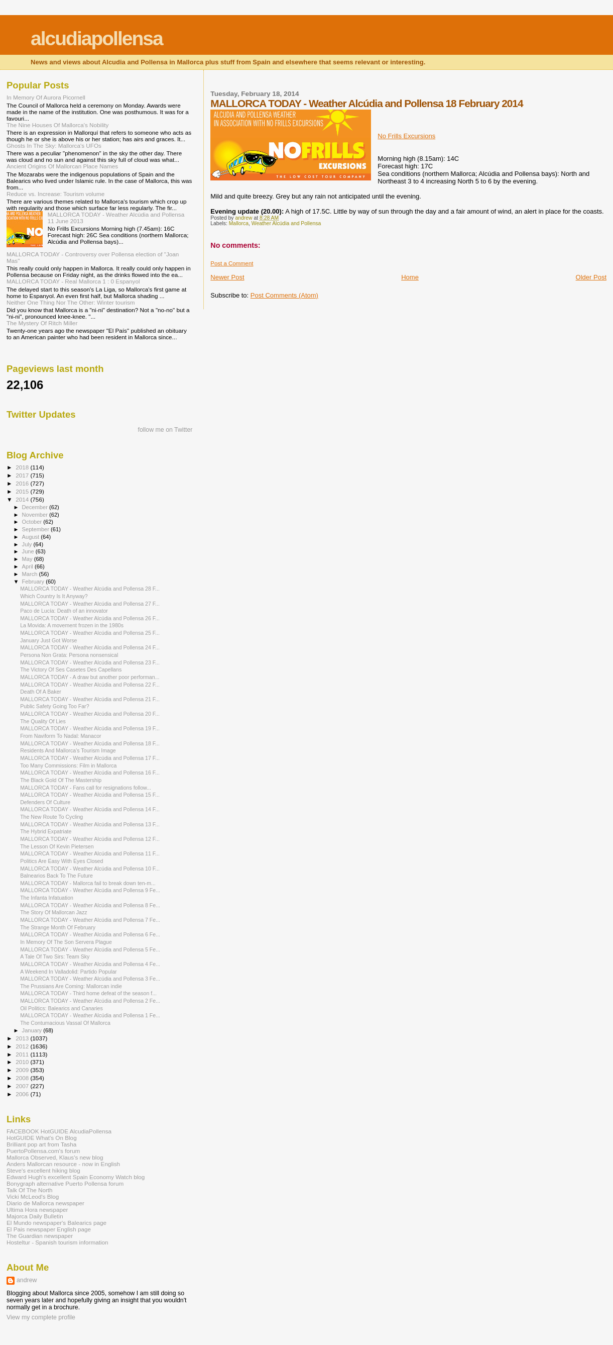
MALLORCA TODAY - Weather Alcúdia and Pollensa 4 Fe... (90, 964)
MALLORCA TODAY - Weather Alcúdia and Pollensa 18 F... (90, 743)
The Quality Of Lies (43, 721)
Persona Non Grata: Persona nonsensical (69, 655)
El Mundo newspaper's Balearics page (56, 1222)
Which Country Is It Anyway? (54, 596)
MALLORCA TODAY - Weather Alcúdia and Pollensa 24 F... (90, 647)
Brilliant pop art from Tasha (41, 1144)
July (28, 544)
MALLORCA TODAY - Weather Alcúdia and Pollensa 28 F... (90, 589)
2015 (23, 491)
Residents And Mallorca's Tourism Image (68, 750)
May (28, 559)
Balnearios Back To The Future (56, 876)
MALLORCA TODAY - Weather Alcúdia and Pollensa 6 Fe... (90, 934)
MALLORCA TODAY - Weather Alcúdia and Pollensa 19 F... (90, 728)
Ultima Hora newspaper (37, 1209)
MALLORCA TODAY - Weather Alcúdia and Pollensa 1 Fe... (90, 1015)
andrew (27, 1280)
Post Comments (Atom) (284, 295)
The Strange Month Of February (57, 927)
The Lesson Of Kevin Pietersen (56, 846)
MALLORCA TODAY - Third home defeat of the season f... (88, 993)
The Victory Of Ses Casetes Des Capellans (70, 669)
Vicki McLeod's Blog (33, 1196)
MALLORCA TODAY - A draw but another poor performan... (89, 677)
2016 (23, 483)
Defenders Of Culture (45, 802)
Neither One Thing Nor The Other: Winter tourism (71, 302)
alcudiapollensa (97, 38)
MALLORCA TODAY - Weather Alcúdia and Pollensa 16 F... (90, 773)
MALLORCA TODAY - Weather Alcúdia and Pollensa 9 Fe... (90, 890)
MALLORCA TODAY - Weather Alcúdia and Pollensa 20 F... (90, 714)
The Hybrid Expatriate (45, 831)
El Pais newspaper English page (49, 1229)
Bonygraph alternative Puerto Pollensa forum (65, 1183)
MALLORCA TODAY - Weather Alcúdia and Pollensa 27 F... (90, 604)
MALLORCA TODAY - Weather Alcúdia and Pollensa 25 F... (90, 633)
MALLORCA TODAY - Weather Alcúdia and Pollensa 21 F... (90, 699)
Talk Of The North (30, 1190)
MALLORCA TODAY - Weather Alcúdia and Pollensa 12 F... (90, 839)
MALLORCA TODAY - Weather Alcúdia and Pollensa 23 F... (90, 662)
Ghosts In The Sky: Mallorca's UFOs (54, 145)
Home (410, 277)
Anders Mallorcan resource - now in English (63, 1164)
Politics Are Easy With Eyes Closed (61, 861)
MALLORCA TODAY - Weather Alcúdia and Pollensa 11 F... (90, 853)
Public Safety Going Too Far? (54, 706)
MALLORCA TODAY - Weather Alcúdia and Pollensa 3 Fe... (90, 979)
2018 (23, 467)
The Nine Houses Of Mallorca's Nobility (57, 125)
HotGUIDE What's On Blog (42, 1137)
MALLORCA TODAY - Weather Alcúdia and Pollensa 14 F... (90, 809)
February (34, 582)
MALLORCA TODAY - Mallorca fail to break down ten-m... (88, 883)
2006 (23, 1094)
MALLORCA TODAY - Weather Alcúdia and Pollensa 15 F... (90, 795)
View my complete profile (41, 1317)
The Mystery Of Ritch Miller (42, 323)
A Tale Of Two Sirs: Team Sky (54, 956)
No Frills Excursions (406, 136)
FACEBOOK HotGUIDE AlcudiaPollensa (59, 1131)
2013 (23, 1038)
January (33, 1030)
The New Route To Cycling (51, 817)
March (30, 574)
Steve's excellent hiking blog (43, 1170)
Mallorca (239, 223)
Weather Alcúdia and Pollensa (286, 223)
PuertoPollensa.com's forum (43, 1150)
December (35, 507)
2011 (23, 1054)
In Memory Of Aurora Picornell (46, 97)
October (33, 522)
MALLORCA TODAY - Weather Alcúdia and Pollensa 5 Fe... (90, 949)
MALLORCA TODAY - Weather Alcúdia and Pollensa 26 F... (90, 618)
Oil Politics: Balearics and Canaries (61, 1008)
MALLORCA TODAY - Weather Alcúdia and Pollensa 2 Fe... (90, 1001)
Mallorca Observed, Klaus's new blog (55, 1157)
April (28, 566)
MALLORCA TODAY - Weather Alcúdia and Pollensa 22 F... (90, 685)
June (29, 551)
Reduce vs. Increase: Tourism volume (55, 193)
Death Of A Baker (40, 692)
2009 (23, 1070)
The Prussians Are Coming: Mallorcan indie (71, 986)
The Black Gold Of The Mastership (60, 780)
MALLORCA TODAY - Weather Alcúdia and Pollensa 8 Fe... (90, 905)
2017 (23, 475)
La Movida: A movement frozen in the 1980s (72, 625)
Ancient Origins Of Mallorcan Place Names (62, 166)
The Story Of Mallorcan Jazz (53, 912)
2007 (23, 1086)
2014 (23, 499)
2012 (23, 1046)
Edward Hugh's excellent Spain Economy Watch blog (76, 1177)
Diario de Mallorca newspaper (45, 1203)
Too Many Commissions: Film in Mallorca (68, 765)
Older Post (591, 277)
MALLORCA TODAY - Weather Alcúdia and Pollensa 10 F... (90, 869)
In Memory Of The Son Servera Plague (66, 942)
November (35, 515)
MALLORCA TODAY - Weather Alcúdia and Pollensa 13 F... (90, 824)
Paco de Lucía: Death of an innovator (64, 611)
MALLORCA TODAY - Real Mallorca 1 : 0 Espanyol (73, 281)
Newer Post (227, 277)
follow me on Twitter (165, 429)
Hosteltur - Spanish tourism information (57, 1242)
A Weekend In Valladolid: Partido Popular (68, 972)
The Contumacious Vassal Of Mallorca (65, 1023)
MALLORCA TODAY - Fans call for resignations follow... (85, 788)
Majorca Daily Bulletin (35, 1216)
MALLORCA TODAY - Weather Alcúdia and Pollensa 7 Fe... (90, 920)
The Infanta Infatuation (46, 898)
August (31, 537)
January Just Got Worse (48, 640)
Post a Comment (231, 263)
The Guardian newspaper (40, 1235)
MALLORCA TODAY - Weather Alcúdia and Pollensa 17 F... (90, 758)
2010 (23, 1062)
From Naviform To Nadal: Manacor (60, 736)
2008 (23, 1078)
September (36, 529)
